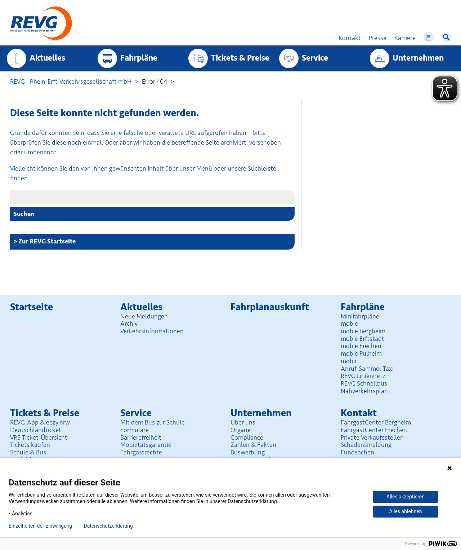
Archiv (129, 323)
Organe (240, 430)
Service (315, 58)
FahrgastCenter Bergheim (376, 422)
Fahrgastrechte (141, 452)
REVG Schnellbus (364, 383)
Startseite (31, 307)
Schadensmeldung (366, 445)
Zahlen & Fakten (253, 445)
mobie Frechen (361, 346)
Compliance (246, 437)
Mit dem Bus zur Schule (152, 422)
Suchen (24, 214)
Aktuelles (47, 58)
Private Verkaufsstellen (372, 437)
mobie (349, 323)
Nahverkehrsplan (364, 391)
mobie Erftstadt (362, 339)
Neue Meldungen (144, 316)
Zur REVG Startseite (47, 241)
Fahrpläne (138, 58)
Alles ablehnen (405, 511)
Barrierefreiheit (140, 437)
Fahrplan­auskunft (269, 307)
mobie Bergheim (363, 331)
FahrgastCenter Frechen (374, 430)
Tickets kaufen (30, 445)
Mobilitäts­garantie (145, 445)
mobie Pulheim (361, 353)
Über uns (242, 422)
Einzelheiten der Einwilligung (40, 526)
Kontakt (359, 413)
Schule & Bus (28, 452)
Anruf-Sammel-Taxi (367, 369)
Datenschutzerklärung (108, 526)
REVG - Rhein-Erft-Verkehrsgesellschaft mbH (70, 81)
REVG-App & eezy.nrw (40, 422)
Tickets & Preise (240, 58)
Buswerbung (247, 452)
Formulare (134, 430)
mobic (349, 361)
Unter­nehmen (418, 58)
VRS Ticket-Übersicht (38, 437)
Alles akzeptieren (405, 497)
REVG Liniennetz (363, 376)
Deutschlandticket (35, 430)
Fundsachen (357, 452)
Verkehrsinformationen (152, 331)
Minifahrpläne (360, 316)
